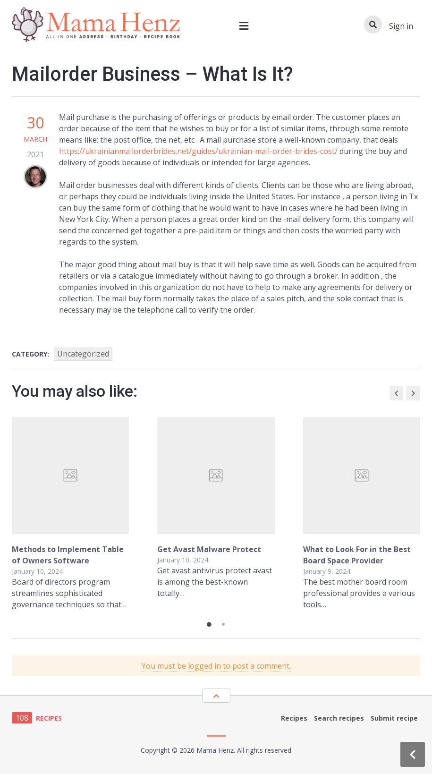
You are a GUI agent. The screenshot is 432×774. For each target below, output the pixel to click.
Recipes (294, 718)
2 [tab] (223, 624)
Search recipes (339, 718)
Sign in (401, 26)
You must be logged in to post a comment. (216, 666)
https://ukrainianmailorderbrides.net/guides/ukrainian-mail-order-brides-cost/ (198, 151)
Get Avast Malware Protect (209, 549)
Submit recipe (394, 718)
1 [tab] (209, 624)
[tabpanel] (216, 513)
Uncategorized (83, 354)
